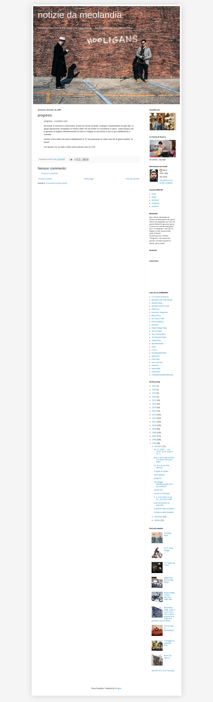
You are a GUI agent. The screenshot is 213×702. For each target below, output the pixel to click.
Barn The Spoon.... (168, 657)
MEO (165, 170)
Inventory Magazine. (160, 312)
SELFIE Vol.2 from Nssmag (163, 671)
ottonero (155, 365)
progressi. (158, 478)
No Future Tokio (158, 319)
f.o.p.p (154, 350)
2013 (154, 415)
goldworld (155, 356)
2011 (154, 422)
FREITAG (155, 309)
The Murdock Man (159, 337)
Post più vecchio (132, 179)
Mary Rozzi (156, 316)
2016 (154, 404)
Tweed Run (156, 340)
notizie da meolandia (80, 15)
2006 (154, 440)
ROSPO (155, 325)
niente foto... (159, 490)
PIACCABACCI (158, 322)
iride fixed (155, 359)
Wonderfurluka (157, 344)
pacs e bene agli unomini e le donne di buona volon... (164, 459)
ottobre (157, 520)
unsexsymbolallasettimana (162, 375)
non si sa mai (157, 362)
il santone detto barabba (164, 512)
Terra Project (157, 331)
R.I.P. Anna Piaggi (168, 549)
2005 (154, 443)
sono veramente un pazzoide (162, 504)
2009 (154, 429)
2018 (154, 397)
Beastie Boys (157, 303)
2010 (154, 425)
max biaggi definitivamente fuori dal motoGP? (163, 484)
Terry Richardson (158, 334)
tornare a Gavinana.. (162, 493)
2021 (154, 386)
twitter (154, 197)
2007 (154, 436)
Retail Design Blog (159, 328)
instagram (156, 203)
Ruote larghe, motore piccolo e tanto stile (169, 596)
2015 (154, 407)
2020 (154, 390)
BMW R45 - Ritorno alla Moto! (169, 580)
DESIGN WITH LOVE (160, 306)
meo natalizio (159, 475)
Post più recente (45, 179)
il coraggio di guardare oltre (169, 643)
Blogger (118, 688)
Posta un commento (50, 173)
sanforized (156, 372)
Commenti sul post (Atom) (56, 183)
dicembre (158, 446)
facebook (155, 200)
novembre (158, 517)
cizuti (154, 347)
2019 (154, 393)
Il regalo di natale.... (162, 471)
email (154, 194)
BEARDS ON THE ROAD (162, 300)
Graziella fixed (167, 534)
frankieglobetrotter (159, 353)
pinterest (155, 206)
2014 (154, 411)
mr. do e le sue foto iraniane (161, 466)
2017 (154, 400)
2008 (154, 433)
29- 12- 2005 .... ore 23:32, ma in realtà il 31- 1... (163, 452)
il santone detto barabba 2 (164, 509)
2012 (154, 418)
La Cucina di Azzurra (160, 297)
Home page (89, 179)
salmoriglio (156, 368)
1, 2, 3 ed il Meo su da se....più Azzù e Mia (163, 498)
